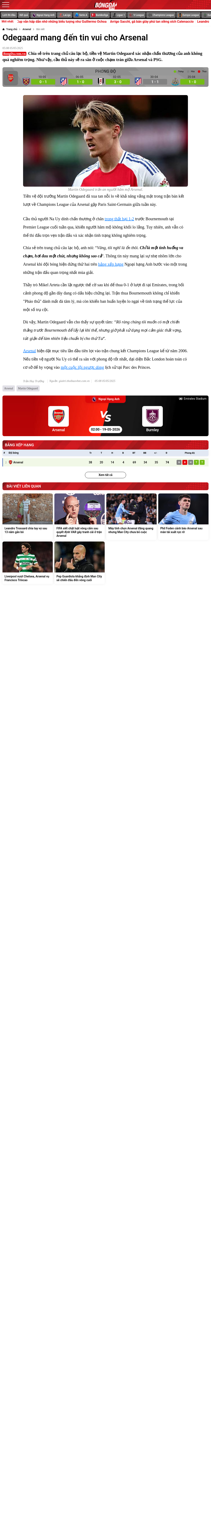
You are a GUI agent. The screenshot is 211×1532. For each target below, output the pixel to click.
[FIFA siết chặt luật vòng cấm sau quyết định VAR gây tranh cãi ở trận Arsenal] (79, 516)
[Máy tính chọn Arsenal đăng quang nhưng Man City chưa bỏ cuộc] (131, 516)
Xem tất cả (105, 475)
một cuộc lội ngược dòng (82, 367)
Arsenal (29, 351)
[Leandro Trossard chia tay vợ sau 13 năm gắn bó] (27, 516)
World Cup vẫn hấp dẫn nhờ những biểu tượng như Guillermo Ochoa (65, 22)
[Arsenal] (26, 29)
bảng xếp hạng (110, 264)
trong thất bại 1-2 (119, 219)
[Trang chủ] (9, 29)
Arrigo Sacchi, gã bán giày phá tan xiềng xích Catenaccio (160, 22)
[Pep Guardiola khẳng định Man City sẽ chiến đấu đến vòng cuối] (79, 563)
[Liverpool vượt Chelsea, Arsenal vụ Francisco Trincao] (27, 563)
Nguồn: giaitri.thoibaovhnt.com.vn (69, 381)
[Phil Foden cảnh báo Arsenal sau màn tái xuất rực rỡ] (183, 516)
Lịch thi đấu (8, 15)
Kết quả (24, 15)
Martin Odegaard (28, 388)
